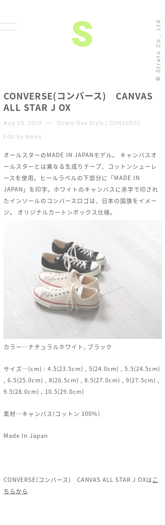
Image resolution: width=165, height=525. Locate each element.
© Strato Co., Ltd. (158, 48)
